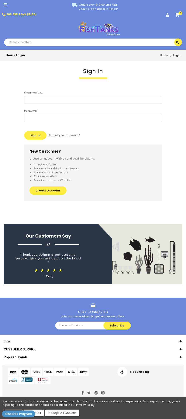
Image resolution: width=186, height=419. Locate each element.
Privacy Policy (85, 405)
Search (177, 42)
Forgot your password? (65, 135)
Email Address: (33, 92)
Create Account (48, 189)
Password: (30, 111)
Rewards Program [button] (18, 414)
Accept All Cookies (62, 413)
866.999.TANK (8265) (19, 14)
